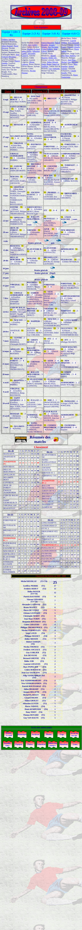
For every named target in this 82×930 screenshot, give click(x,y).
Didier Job (52, 58)
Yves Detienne (73, 43)
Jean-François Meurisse (11, 56)
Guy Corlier (32, 45)
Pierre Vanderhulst (69, 76)
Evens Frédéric (47, 49)
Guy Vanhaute (54, 69)
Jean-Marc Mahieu (68, 56)
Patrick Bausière (47, 43)
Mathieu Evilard (33, 49)
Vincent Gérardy (73, 47)
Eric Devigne (53, 47)
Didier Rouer (46, 64)
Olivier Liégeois (27, 63)
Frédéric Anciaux (8, 40)
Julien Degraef (7, 46)
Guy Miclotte (73, 62)
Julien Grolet (26, 51)
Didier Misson (52, 62)
